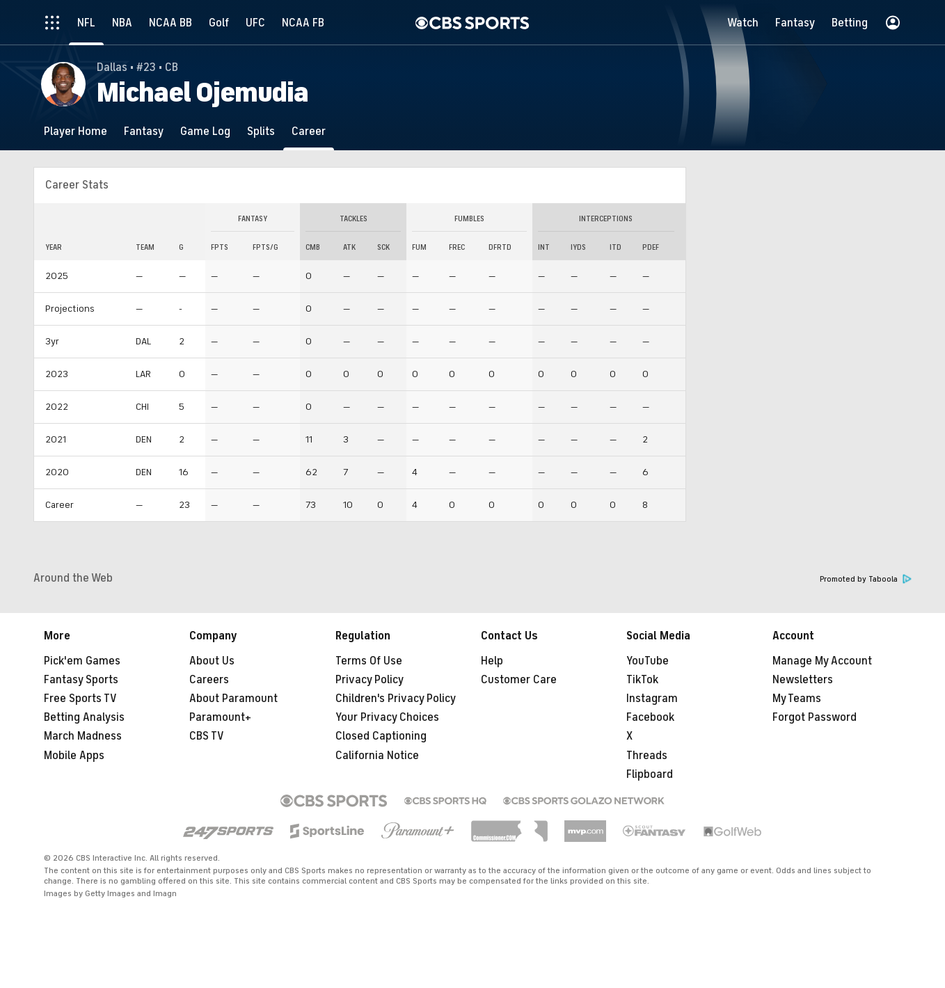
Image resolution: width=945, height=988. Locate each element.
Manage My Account (822, 661)
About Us (212, 661)
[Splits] (261, 131)
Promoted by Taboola (866, 579)
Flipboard (649, 774)
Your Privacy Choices (387, 717)
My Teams (796, 699)
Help (492, 661)
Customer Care (519, 680)
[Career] (308, 131)
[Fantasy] (144, 131)
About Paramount (233, 699)
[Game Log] (205, 131)
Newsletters (802, 680)
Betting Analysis (84, 717)
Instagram (652, 699)
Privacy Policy (369, 680)
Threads (646, 756)
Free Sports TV (80, 699)
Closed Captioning (381, 736)
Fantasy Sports (81, 680)
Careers (209, 680)
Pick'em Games (82, 661)
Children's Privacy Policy (395, 699)
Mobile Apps (74, 756)
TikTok (642, 680)
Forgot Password (814, 717)
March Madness (83, 736)
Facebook (650, 717)
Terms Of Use (368, 661)
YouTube (647, 661)
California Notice (377, 756)
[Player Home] (75, 131)
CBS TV (206, 736)
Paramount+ (220, 717)
